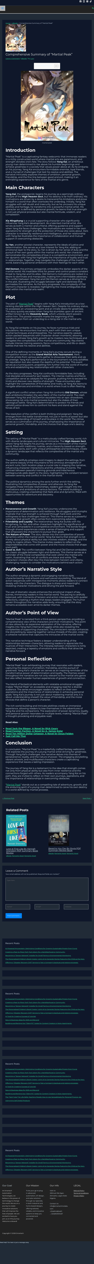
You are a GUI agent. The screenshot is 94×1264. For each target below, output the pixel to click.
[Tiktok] (91, 1)
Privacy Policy (79, 1196)
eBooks (24, 58)
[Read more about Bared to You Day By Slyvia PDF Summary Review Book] (58, 830)
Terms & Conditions (81, 1193)
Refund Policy (79, 1191)
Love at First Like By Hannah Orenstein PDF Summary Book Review (22, 851)
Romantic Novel (18, 856)
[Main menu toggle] (2, 8)
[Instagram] (87, 1)
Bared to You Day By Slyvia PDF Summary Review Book (64, 849)
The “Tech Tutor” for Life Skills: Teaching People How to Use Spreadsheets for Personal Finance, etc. (43, 1097)
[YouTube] (84, 1)
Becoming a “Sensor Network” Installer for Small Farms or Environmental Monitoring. (38, 955)
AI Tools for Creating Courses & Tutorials (20, 1016)
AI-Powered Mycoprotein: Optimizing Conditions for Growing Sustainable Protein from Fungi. (41, 948)
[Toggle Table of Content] (55, 66)
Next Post (87, 798)
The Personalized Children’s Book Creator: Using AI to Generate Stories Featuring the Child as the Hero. (44, 959)
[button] (93, 8)
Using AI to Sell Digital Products (17, 1100)
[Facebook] (81, 1)
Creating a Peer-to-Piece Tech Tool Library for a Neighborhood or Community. (35, 952)
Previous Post (8, 798)
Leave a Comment (13, 58)
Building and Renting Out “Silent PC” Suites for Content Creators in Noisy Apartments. (38, 1023)
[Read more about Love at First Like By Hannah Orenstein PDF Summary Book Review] (16, 830)
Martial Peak (26, 303)
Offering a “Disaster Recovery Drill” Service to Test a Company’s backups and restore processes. (41, 962)
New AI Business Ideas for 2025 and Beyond (22, 1020)
